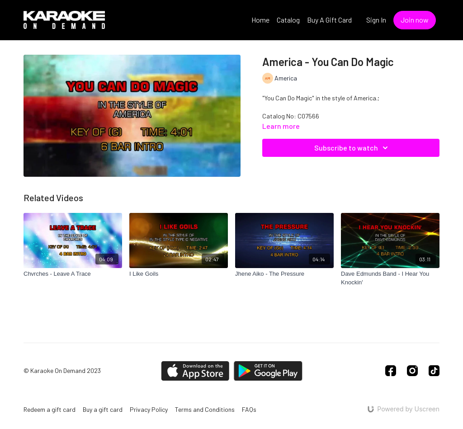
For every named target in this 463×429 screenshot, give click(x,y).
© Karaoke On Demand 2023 (62, 371)
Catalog (288, 19)
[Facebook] (390, 370)
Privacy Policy (149, 409)
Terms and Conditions (205, 409)
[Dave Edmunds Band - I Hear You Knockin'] (390, 278)
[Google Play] (268, 371)
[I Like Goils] (178, 273)
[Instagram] (412, 370)
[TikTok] (434, 370)
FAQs (249, 409)
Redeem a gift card (50, 409)
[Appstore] (195, 371)
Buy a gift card (103, 409)
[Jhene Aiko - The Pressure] (284, 273)
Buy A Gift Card (329, 19)
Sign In (376, 19)
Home (260, 19)
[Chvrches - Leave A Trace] (73, 273)
